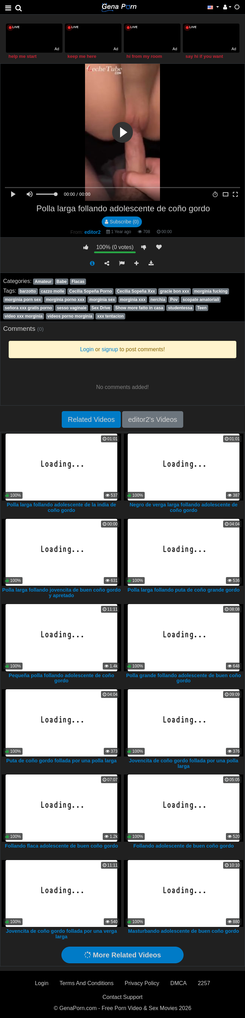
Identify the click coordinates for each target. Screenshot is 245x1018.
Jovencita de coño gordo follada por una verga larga (61, 933)
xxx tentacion (110, 316)
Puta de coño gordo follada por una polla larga (61, 760)
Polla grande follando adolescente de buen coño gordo (183, 678)
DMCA (178, 983)
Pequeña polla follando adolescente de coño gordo (61, 678)
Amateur (43, 281)
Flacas (77, 281)
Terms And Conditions (87, 983)
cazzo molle (52, 291)
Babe (62, 281)
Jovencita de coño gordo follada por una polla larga (183, 763)
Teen (201, 308)
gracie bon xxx (174, 291)
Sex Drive (100, 308)
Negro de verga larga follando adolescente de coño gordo (183, 507)
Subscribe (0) (121, 221)
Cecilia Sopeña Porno (90, 291)
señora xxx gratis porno (28, 308)
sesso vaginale (71, 308)
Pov (174, 299)
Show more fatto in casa (139, 308)
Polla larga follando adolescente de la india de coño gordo (61, 507)
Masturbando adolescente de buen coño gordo (183, 931)
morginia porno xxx (65, 299)
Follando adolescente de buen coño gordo (183, 846)
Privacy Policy (142, 983)
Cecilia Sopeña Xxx (136, 291)
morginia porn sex (23, 299)
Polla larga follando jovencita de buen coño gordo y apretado (61, 592)
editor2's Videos (152, 419)
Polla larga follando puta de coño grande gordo (183, 590)
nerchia (157, 299)
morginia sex (102, 299)
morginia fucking (211, 291)
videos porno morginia (70, 316)
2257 (204, 983)
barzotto (27, 291)
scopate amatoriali (201, 299)
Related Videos (91, 419)
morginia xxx (132, 299)
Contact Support (122, 997)
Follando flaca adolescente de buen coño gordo (61, 846)
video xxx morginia (24, 316)
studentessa (180, 308)
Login (41, 983)
